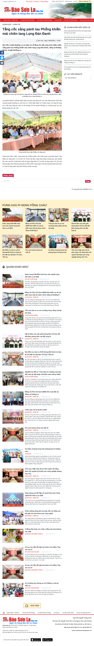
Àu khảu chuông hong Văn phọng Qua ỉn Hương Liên (58, 251)
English (36, 1)
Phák (88, 181)
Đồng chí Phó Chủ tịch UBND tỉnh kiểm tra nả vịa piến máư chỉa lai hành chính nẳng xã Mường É (77, 54)
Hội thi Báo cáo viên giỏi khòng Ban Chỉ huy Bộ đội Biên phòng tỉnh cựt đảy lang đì (80, 227)
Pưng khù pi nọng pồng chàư (24, 205)
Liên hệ (75, 1)
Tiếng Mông (44, 1)
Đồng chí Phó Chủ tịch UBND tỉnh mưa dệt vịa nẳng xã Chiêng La (42, 393)
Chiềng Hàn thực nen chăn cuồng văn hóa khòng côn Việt (43, 530)
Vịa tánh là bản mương (44, 20)
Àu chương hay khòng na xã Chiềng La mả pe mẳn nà (42, 584)
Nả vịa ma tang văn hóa (32, 552)
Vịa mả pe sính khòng (27, 20)
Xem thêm (34, 606)
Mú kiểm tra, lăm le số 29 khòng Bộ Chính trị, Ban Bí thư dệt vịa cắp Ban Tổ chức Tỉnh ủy (12, 253)
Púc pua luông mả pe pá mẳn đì (33, 251)
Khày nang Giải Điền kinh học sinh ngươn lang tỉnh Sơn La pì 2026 (11, 226)
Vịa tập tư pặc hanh (70, 20)
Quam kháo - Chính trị (10, 20)
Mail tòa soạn (68, 1)
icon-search (90, 1)
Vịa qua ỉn (58, 20)
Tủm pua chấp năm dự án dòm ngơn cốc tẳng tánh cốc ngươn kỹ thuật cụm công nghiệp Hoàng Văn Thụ (81, 253)
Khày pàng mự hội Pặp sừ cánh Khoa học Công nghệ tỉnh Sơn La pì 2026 (42, 494)
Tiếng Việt (29, 1)
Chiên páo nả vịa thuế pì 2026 (36, 410)
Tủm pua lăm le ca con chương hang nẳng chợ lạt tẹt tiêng (58, 226)
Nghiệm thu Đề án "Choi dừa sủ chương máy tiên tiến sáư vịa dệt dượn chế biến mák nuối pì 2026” (77, 46)
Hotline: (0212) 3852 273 (58, 1)
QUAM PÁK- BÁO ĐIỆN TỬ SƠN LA (34, 534)
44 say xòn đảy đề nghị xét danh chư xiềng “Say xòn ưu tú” (43, 548)
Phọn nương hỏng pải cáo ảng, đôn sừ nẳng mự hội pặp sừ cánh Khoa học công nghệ (42, 512)
